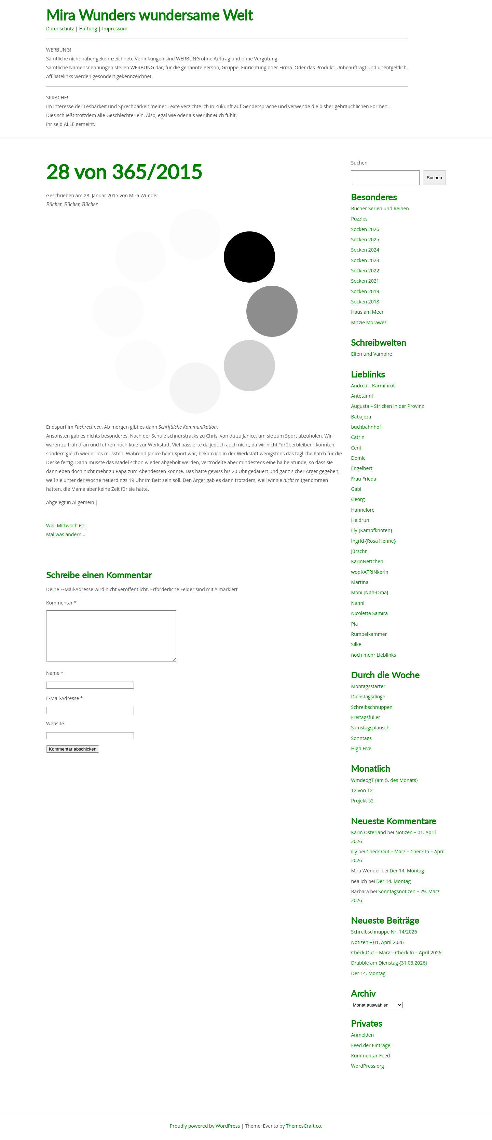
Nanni (357, 603)
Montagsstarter (368, 686)
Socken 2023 (365, 260)
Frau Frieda (363, 478)
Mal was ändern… (65, 534)
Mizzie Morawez (368, 322)
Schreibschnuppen (371, 707)
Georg (358, 499)
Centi (357, 447)
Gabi (356, 489)
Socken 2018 (365, 301)
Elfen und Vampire (371, 354)
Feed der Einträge (370, 1045)
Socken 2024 (365, 249)
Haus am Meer (367, 312)
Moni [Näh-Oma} (369, 592)
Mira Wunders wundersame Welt (149, 15)
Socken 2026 (365, 229)
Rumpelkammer (369, 634)
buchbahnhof (366, 427)
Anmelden (362, 1034)
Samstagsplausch (370, 727)
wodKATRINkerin (369, 572)
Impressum (114, 28)
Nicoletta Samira (369, 613)
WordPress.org (367, 1066)
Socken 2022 (365, 270)
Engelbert (361, 468)
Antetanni (362, 396)
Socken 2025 (365, 239)
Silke (356, 644)
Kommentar (61, 602)
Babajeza (361, 416)
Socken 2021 (365, 280)
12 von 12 (361, 790)
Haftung (88, 28)
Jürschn (359, 551)
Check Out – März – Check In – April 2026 (396, 952)
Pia (354, 624)
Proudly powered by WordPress (205, 1126)
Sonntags (361, 738)
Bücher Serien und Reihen (380, 208)
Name (55, 673)
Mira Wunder (144, 195)
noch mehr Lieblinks (373, 655)
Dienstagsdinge (368, 696)
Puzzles (359, 218)
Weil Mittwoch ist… (67, 525)
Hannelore (362, 510)
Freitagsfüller (365, 717)
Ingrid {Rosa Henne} (373, 541)
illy (354, 851)
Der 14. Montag (407, 870)
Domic (358, 458)
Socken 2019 (365, 291)
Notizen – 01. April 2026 (377, 942)
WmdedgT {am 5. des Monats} (384, 780)
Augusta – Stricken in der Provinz (387, 406)
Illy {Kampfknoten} (371, 530)
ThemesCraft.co (303, 1126)
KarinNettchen (367, 561)
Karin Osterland (368, 832)
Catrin (357, 437)
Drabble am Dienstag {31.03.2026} (389, 962)
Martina (359, 582)
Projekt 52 (362, 800)
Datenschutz (60, 28)
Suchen (359, 162)
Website (55, 723)
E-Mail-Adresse (64, 698)
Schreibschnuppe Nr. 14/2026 (384, 931)
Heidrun (360, 520)
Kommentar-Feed (370, 1055)
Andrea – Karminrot (373, 385)
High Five (361, 748)
